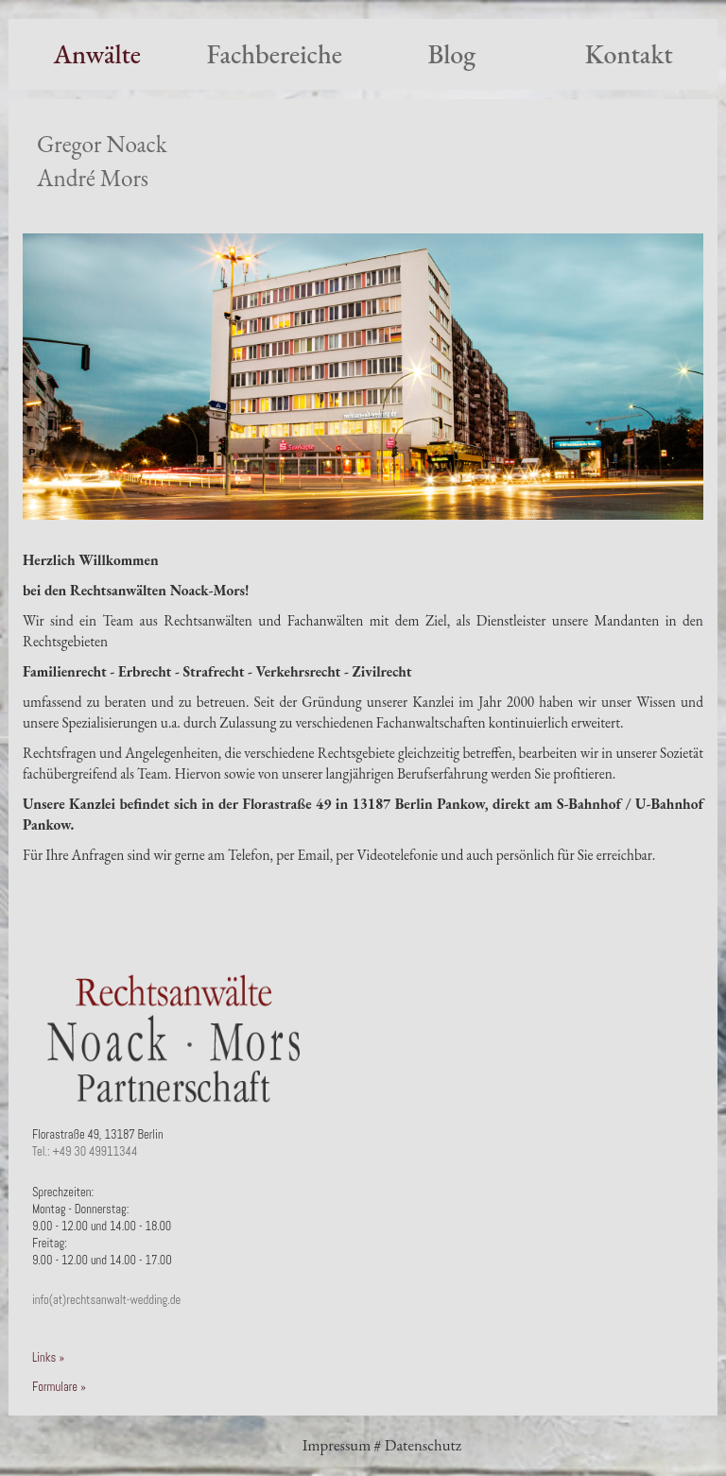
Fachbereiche (274, 54)
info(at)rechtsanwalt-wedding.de (106, 1300)
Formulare (55, 1387)
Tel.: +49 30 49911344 (84, 1151)
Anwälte (97, 54)
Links (44, 1357)
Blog (451, 54)
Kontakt (629, 54)
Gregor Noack (102, 144)
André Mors (92, 178)
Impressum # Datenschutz (381, 1444)
